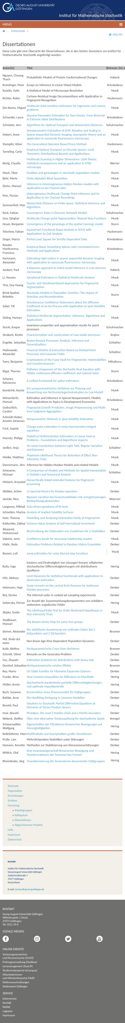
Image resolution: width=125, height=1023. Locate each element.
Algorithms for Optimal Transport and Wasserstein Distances (65, 125)
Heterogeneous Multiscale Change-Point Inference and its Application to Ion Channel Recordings (63, 196)
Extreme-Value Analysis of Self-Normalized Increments (61, 523)
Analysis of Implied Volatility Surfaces (50, 512)
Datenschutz (15, 839)
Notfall (6, 1007)
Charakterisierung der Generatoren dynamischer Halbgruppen (66, 761)
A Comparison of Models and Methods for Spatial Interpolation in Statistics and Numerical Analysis (66, 472)
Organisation (15, 790)
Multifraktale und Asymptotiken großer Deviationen (59, 734)
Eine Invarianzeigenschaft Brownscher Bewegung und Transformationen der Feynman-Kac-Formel (60, 753)
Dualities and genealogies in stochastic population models (63, 173)
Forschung (18, 31)
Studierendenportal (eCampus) (20, 970)
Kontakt (7, 1002)
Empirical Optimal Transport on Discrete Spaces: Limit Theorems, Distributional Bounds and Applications (60, 152)
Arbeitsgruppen (23, 810)
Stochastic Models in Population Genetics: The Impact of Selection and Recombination (62, 295)
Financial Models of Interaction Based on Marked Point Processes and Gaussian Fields (61, 352)
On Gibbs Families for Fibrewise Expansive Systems (58, 671)
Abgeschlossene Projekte (29, 825)
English (115, 34)
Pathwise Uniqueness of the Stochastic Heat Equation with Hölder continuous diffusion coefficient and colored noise (63, 371)
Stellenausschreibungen (16, 982)
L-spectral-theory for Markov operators (52, 491)
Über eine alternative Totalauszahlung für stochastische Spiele (66, 718)
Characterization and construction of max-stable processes (63, 335)
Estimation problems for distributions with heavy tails (60, 660)
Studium (12, 800)
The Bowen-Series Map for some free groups (55, 622)
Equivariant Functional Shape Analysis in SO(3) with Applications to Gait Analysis (59, 232)
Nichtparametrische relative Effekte (49, 665)
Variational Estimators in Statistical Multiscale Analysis (61, 277)
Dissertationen (23, 820)
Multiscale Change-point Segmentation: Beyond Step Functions (66, 218)
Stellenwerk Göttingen (15, 986)
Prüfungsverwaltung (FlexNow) (20, 962)
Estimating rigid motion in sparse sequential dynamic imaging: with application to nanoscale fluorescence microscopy (66, 260)
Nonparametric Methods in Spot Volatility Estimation (60, 419)
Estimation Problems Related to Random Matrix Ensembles (64, 544)
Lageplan (8, 1011)
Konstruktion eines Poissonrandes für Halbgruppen (59, 692)
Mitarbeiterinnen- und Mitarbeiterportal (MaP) (19, 976)
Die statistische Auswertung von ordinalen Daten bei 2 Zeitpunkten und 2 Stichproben (61, 631)
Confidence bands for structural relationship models (59, 539)
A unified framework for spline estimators (53, 381)
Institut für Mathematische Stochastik (90, 15)
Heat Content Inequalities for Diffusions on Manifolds (60, 677)
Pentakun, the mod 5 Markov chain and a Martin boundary (64, 713)
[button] (62, 24)
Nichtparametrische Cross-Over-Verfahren (53, 649)
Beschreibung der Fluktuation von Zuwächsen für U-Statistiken (66, 531)
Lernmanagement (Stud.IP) (18, 966)
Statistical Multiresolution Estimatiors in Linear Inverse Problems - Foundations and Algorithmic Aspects (61, 438)
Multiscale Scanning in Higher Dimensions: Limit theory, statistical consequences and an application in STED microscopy (62, 163)
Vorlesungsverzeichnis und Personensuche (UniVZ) (18, 956)
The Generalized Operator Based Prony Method (56, 144)
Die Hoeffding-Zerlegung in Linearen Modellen (56, 698)
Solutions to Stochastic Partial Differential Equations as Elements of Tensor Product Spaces (61, 705)
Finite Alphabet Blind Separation (47, 178)
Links (10, 829)
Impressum (14, 834)
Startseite (13, 786)
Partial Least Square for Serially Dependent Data (57, 239)
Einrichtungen (15, 795)
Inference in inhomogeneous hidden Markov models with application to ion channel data (63, 186)
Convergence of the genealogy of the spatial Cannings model (65, 224)
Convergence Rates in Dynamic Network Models (57, 213)
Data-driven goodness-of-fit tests (47, 507)
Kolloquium (21, 815)
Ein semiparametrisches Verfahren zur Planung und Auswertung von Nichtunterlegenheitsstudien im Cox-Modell (65, 390)
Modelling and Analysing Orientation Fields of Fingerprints (63, 518)
